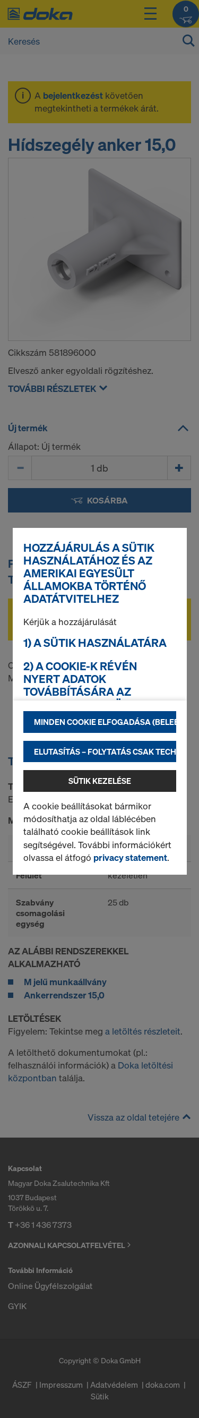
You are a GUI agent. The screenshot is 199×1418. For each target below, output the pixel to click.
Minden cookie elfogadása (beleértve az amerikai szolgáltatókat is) (105, 721)
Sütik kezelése (99, 780)
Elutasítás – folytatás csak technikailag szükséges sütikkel (105, 751)
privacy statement (130, 857)
